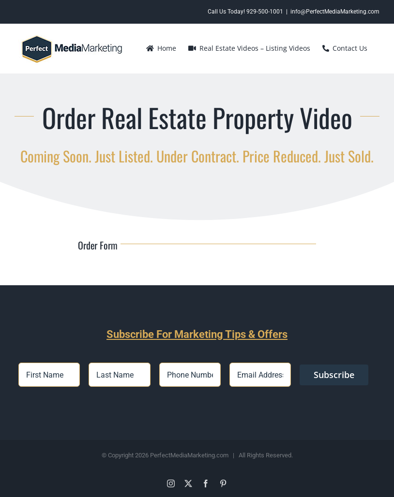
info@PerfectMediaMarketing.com (334, 11)
